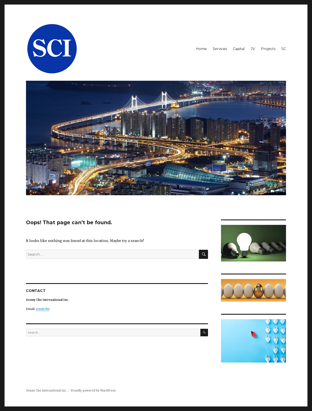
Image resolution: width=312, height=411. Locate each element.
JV (253, 49)
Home (201, 49)
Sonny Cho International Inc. (46, 390)
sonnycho (43, 309)
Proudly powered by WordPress (93, 390)
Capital (239, 49)
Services (220, 49)
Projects (268, 49)
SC (283, 49)
